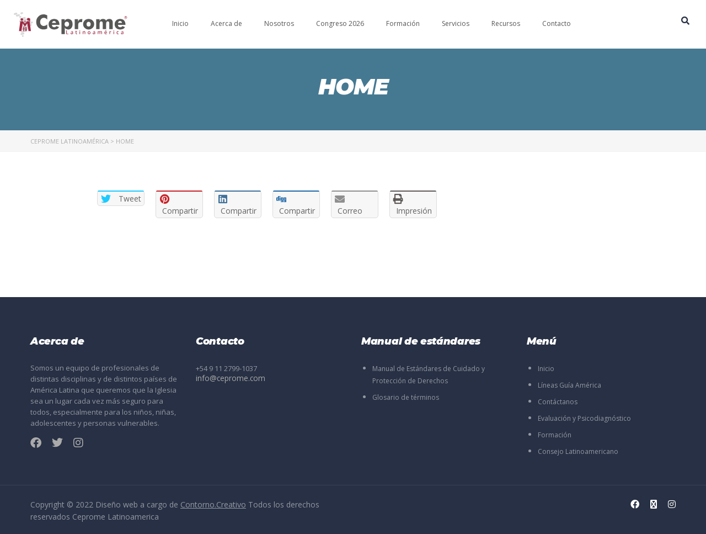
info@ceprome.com (228, 378)
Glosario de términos (405, 397)
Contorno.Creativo (213, 504)
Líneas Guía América (569, 385)
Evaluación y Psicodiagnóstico (584, 418)
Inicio (180, 23)
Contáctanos (557, 401)
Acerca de (226, 23)
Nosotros (279, 23)
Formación (403, 23)
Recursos (505, 23)
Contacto (556, 23)
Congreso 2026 (340, 23)
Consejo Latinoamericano (578, 451)
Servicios (455, 23)
